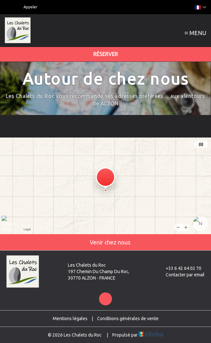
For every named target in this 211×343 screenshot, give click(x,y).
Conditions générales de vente (128, 318)
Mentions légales (70, 318)
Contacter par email (181, 275)
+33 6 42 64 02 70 (179, 268)
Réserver (105, 54)
